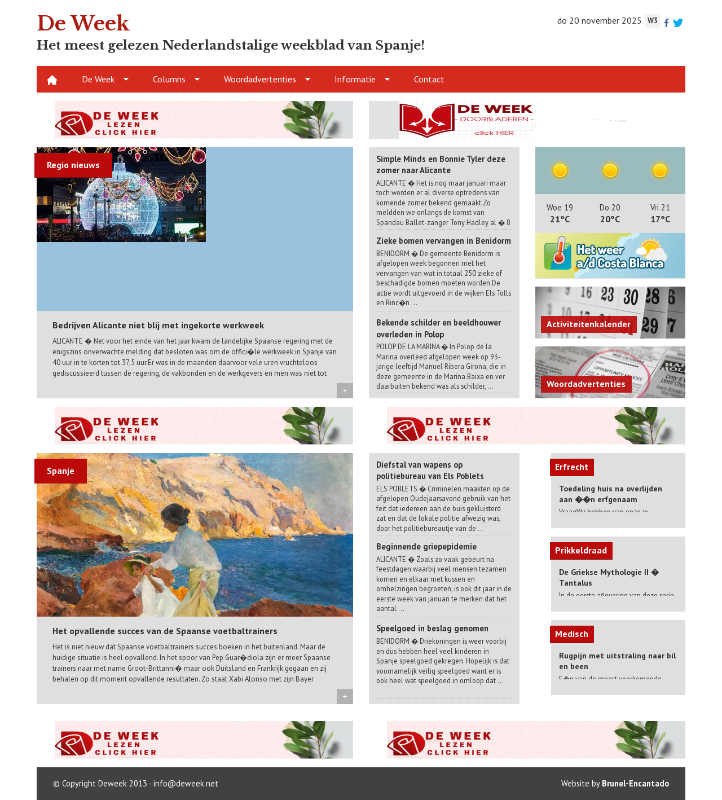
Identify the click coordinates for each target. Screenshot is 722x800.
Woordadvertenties (260, 79)
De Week (98, 79)
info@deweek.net (185, 783)
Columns (169, 79)
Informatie (355, 79)
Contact (429, 79)
